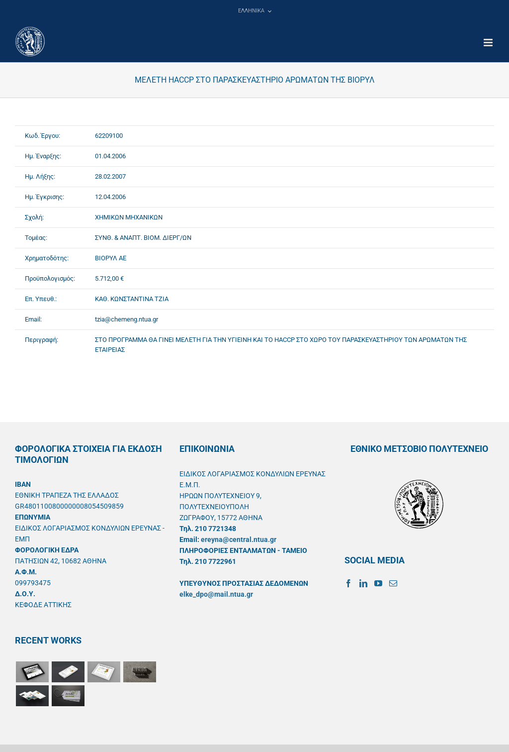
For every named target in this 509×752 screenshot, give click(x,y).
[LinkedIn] (363, 583)
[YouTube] (378, 583)
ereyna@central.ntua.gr (238, 539)
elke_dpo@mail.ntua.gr (216, 594)
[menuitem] (254, 11)
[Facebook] (348, 583)
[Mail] (393, 583)
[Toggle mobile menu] (489, 42)
